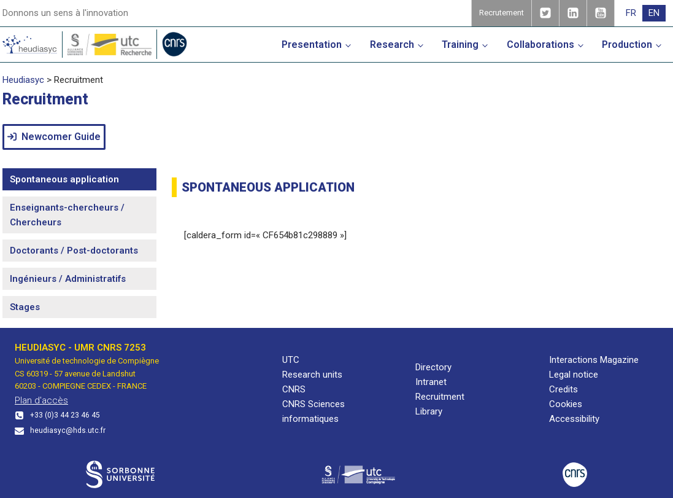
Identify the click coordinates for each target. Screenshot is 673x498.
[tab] (79, 179)
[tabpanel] (413, 216)
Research (392, 44)
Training (460, 44)
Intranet (431, 381)
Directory (433, 367)
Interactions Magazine (594, 359)
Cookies (565, 404)
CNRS (294, 389)
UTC (290, 359)
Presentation (312, 44)
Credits (563, 389)
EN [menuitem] (654, 12)
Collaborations (540, 44)
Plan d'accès (41, 400)
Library (428, 411)
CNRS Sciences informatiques (313, 411)
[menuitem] (631, 13)
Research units (312, 374)
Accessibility (574, 418)
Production (627, 44)
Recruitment (439, 396)
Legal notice (573, 374)
